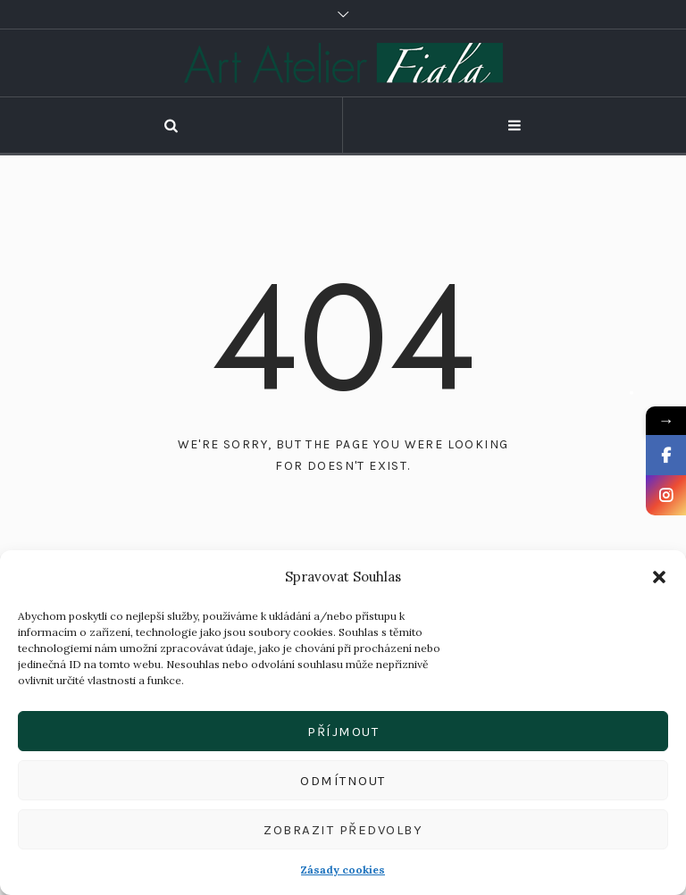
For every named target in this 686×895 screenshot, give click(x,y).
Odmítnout (343, 781)
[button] (659, 577)
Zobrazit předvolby (343, 830)
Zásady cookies (343, 869)
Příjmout (343, 732)
